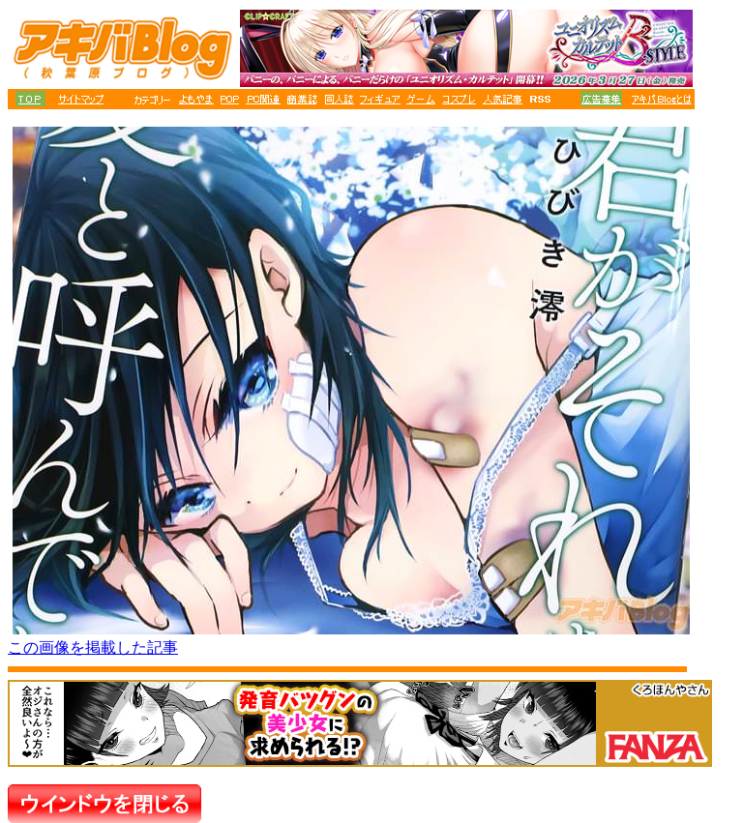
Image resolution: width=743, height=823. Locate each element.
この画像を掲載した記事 (93, 647)
